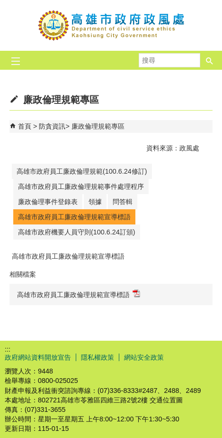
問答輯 (123, 201)
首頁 (24, 126)
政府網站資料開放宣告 (38, 357)
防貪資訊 (52, 126)
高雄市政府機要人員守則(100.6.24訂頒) (76, 232)
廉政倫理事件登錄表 (48, 201)
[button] (209, 57)
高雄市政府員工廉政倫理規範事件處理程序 (81, 186)
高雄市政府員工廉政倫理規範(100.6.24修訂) (82, 171)
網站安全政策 (144, 357)
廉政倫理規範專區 (97, 126)
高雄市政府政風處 (111, 25)
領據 (95, 201)
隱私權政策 (97, 357)
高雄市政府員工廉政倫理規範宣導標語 (74, 217)
